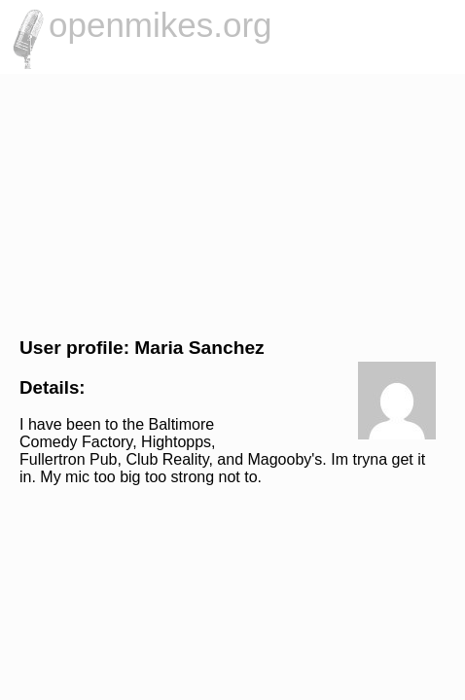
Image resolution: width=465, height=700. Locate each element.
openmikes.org (160, 25)
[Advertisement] (232, 203)
